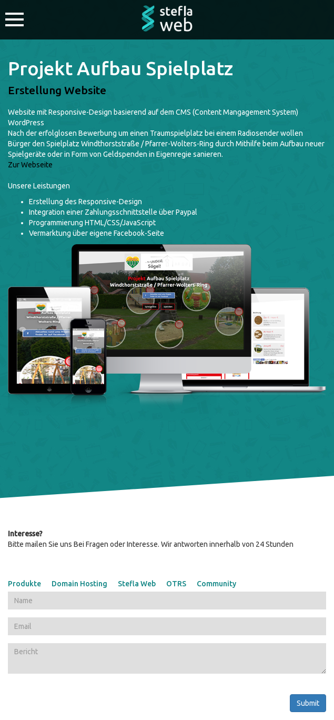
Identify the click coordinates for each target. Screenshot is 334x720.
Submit (308, 703)
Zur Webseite (30, 165)
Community (216, 583)
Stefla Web (137, 583)
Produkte (24, 583)
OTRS (176, 583)
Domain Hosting (79, 583)
